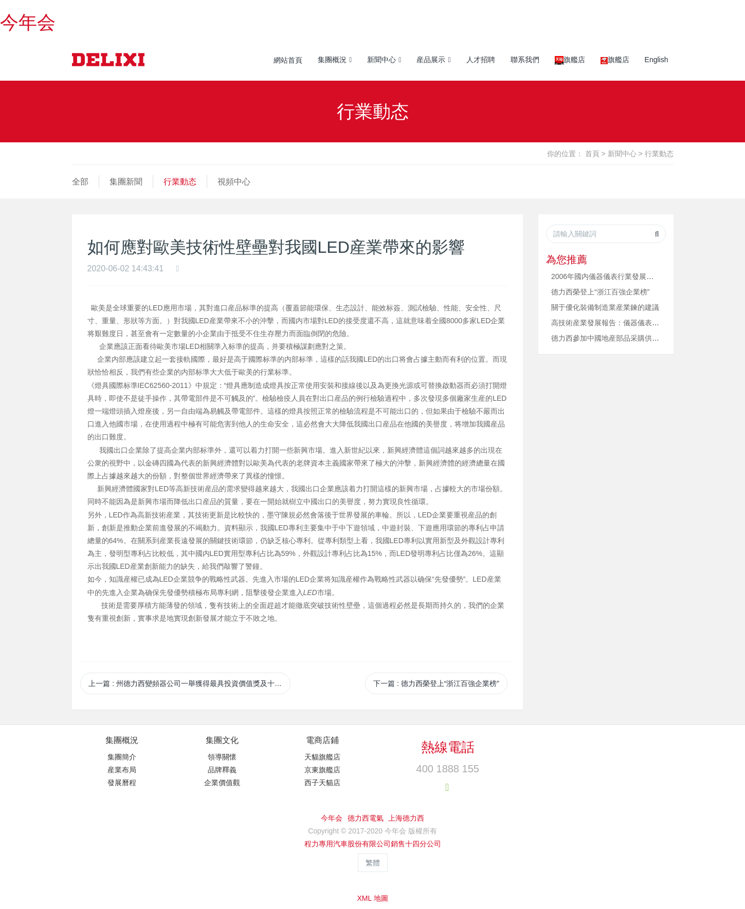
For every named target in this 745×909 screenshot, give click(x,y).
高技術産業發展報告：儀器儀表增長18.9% (619, 323)
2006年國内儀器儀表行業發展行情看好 (613, 276)
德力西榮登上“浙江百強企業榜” (600, 292)
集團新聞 (126, 181)
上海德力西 (406, 818)
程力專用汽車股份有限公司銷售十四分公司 (372, 844)
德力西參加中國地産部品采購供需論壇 (612, 338)
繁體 (373, 863)
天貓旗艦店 (322, 757)
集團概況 (121, 740)
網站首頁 (288, 60)
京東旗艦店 (322, 770)
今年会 (28, 22)
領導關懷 (222, 757)
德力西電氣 (366, 818)
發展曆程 (121, 782)
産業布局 (121, 770)
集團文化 (222, 740)
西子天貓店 (322, 782)
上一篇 (189, 683)
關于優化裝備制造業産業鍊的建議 (605, 307)
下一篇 (436, 683)
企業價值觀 (222, 782)
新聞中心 (622, 154)
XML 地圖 (372, 898)
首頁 (592, 154)
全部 (80, 181)
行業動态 (659, 154)
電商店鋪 (322, 740)
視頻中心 (233, 181)
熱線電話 (448, 747)
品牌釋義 (222, 770)
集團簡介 (121, 757)
